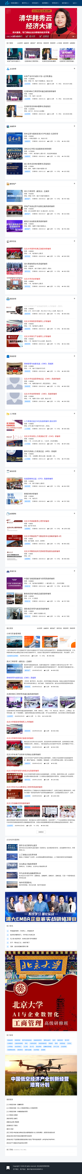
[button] (10, 25)
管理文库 (55, 3)
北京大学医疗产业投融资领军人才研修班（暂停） (44, 309)
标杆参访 (65, 3)
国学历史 (39, 46)
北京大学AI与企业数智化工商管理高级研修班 (24, 790)
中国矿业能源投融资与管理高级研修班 (39, 582)
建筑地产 (33, 46)
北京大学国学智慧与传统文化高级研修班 (23, 774)
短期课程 (72, 46)
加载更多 (41, 835)
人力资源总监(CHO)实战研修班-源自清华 (40, 424)
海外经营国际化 (25, 886)
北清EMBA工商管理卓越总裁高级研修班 (32, 64)
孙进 (12, 1132)
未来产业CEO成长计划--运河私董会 (14, 64)
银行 (8, 1132)
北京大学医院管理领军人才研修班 (37, 324)
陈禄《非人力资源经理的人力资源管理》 (26, 1111)
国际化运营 (10, 1125)
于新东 (15, 1128)
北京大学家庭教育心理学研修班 (36, 524)
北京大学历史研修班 (32, 282)
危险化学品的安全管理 (20, 1146)
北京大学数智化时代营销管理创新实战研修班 (42, 554)
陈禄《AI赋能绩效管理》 (21, 1114)
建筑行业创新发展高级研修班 (35, 224)
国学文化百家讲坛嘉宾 (28, 849)
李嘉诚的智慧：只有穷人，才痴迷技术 (22, 934)
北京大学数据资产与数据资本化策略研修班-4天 (43, 539)
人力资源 (59, 46)
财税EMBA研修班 (31, 497)
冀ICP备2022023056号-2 (35, 1169)
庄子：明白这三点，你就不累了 (20, 945)
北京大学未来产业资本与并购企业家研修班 (24, 758)
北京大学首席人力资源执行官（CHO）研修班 (42, 439)
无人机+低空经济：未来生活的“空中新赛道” (23, 942)
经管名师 (35, 3)
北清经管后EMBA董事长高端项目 (49, 64)
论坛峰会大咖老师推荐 (28, 867)
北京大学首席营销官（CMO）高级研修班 (40, 397)
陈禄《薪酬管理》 (19, 1107)
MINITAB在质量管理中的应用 (22, 1139)
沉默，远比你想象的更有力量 (19, 949)
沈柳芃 (15, 1121)
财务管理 (65, 46)
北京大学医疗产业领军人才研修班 (37, 339)
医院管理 (46, 46)
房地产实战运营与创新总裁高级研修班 (39, 209)
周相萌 (17, 1125)
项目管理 (10, 1121)
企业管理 (20, 46)
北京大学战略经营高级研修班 (18, 806)
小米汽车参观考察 (14, 637)
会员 (75, 3)
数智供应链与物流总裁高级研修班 (37, 597)
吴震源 (15, 1118)
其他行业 (11, 574)
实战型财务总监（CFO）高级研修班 (38, 482)
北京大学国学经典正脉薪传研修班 (37, 252)
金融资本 (26, 46)
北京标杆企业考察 (12, 659)
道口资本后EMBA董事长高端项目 (37, 167)
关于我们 (16, 1169)
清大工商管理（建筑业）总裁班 (36, 194)
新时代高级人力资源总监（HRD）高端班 (40, 454)
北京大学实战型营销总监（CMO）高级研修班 (42, 382)
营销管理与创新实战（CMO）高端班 (38, 367)
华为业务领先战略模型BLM (30, 876)
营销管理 (52, 46)
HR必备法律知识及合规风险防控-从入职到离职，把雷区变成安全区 (34, 1135)
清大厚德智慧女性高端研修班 (35, 267)
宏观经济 (10, 1128)
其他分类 (10, 1139)
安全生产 (10, 1146)
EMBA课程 (15, 3)
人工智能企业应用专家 (28, 858)
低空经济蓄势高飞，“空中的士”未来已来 (22, 938)
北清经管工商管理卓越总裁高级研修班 (67, 64)
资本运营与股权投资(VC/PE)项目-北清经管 (41, 137)
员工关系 (10, 1135)
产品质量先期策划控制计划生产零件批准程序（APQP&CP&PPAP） (34, 1142)
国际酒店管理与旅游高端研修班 (36, 612)
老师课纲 (45, 3)
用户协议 (23, 1169)
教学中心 (25, 3)
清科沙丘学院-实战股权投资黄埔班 (38, 152)
